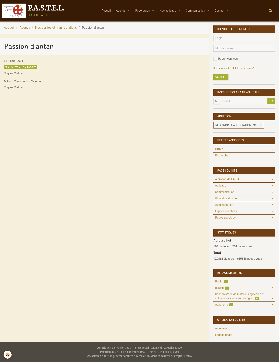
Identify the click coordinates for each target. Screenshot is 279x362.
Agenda (121, 10)
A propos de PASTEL (228, 179)
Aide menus (222, 328)
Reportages (143, 10)
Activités (220, 185)
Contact (220, 10)
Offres (219, 149)
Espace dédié (223, 335)
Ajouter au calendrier (20, 67)
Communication (196, 10)
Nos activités (168, 10)
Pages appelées (225, 217)
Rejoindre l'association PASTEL (238, 125)
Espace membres (226, 211)
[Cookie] (8, 355)
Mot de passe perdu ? (243, 68)
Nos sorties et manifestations (56, 27)
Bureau (222, 288)
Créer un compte (221, 68)
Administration (224, 204)
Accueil (106, 10)
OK (271, 101)
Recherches (222, 155)
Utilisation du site (226, 198)
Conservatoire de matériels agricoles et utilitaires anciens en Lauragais (239, 296)
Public (221, 281)
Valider (221, 77)
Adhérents (224, 304)
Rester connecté (226, 59)
